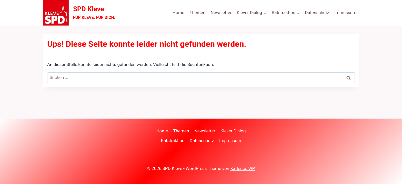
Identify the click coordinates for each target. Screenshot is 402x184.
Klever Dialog (233, 130)
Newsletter (221, 12)
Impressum (345, 12)
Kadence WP (242, 168)
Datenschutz (317, 12)
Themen (197, 12)
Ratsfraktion (172, 140)
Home (178, 12)
